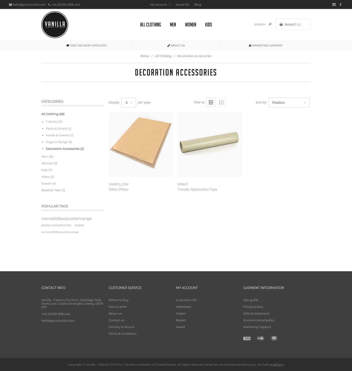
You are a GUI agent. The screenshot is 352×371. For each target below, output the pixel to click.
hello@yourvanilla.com (29, 4)
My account (158, 4)
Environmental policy (258, 320)
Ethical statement (256, 313)
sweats (79, 225)
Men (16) (47, 156)
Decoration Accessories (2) (65, 148)
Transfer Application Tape (197, 189)
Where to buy (118, 300)
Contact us (116, 320)
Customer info (186, 300)
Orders (181, 313)
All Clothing (163, 56)
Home (145, 56)
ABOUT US (176, 45)
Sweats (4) (48, 183)
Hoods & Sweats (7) (59, 135)
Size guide (250, 300)
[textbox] (255, 24)
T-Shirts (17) (54, 122)
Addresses (183, 306)
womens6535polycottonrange (60, 232)
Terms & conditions (122, 333)
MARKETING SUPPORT (266, 45)
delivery (278, 364)
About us (115, 313)
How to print (118, 306)
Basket (181, 320)
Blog (197, 4)
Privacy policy (253, 306)
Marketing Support (257, 327)
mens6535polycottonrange (66, 218)
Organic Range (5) (59, 142)
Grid (210, 102)
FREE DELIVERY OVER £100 (86, 45)
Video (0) (47, 176)
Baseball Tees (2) (53, 190)
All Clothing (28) (52, 114)
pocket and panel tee (56, 225)
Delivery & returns (121, 327)
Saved (180, 327)
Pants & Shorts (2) (58, 128)
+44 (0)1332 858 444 (65, 4)
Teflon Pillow (118, 189)
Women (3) (49, 163)
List (221, 102)
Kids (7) (46, 170)
